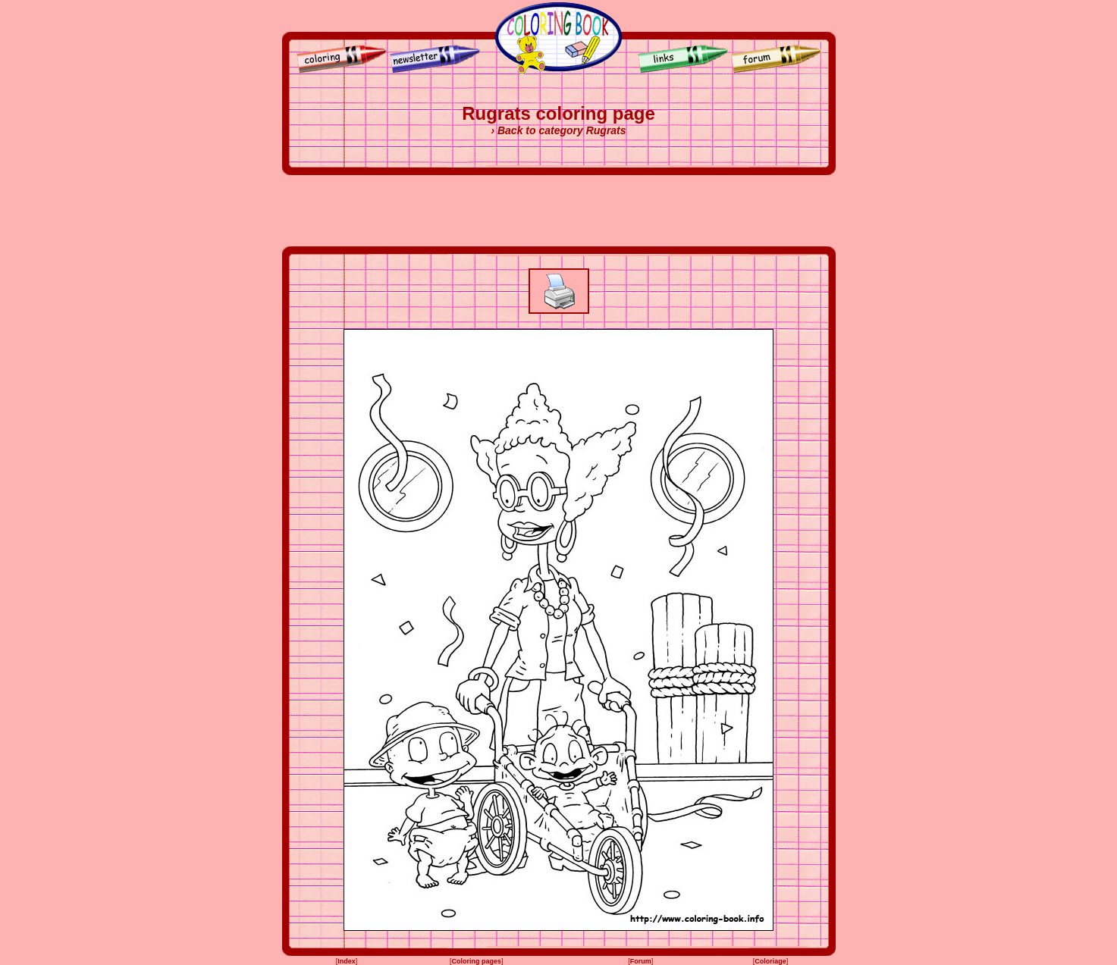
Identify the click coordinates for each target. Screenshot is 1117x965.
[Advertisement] (559, 211)
